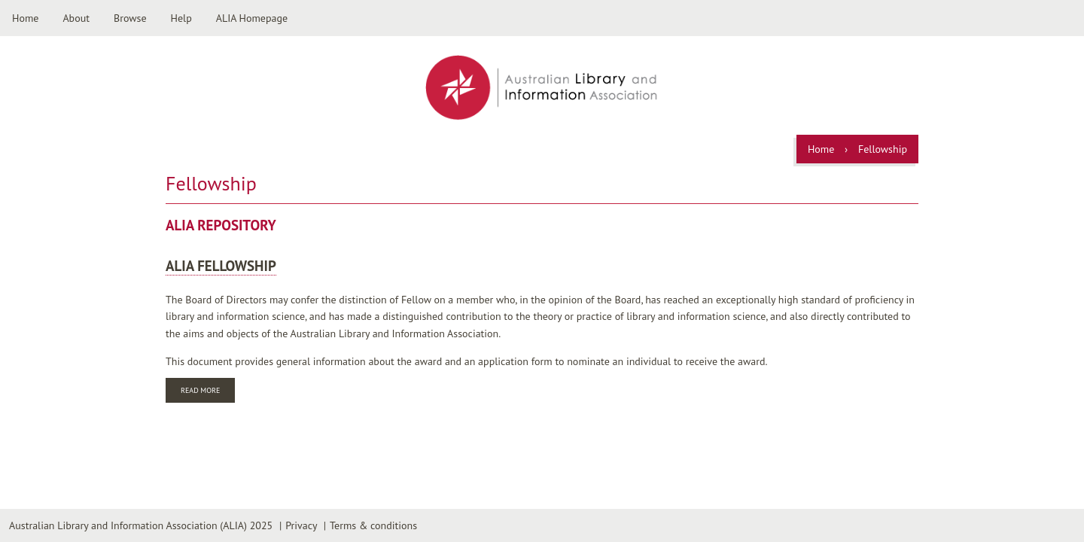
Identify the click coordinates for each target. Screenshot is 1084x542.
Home (25, 18)
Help (181, 18)
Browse (130, 18)
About (76, 18)
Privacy (301, 525)
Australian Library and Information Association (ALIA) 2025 (141, 525)
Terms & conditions (373, 525)
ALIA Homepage (252, 18)
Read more (208, 392)
